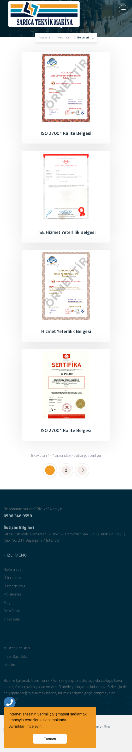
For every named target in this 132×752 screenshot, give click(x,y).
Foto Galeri (12, 613)
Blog (7, 605)
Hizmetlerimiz (14, 588)
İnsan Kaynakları (16, 659)
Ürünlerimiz (12, 580)
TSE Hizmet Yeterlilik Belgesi (66, 232)
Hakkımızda (12, 572)
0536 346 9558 (18, 518)
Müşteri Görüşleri (17, 650)
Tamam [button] (50, 739)
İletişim (9, 667)
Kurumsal (64, 37)
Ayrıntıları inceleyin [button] (25, 726)
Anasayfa (44, 37)
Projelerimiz (13, 596)
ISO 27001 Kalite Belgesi (66, 133)
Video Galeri (13, 621)
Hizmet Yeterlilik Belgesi (66, 331)
